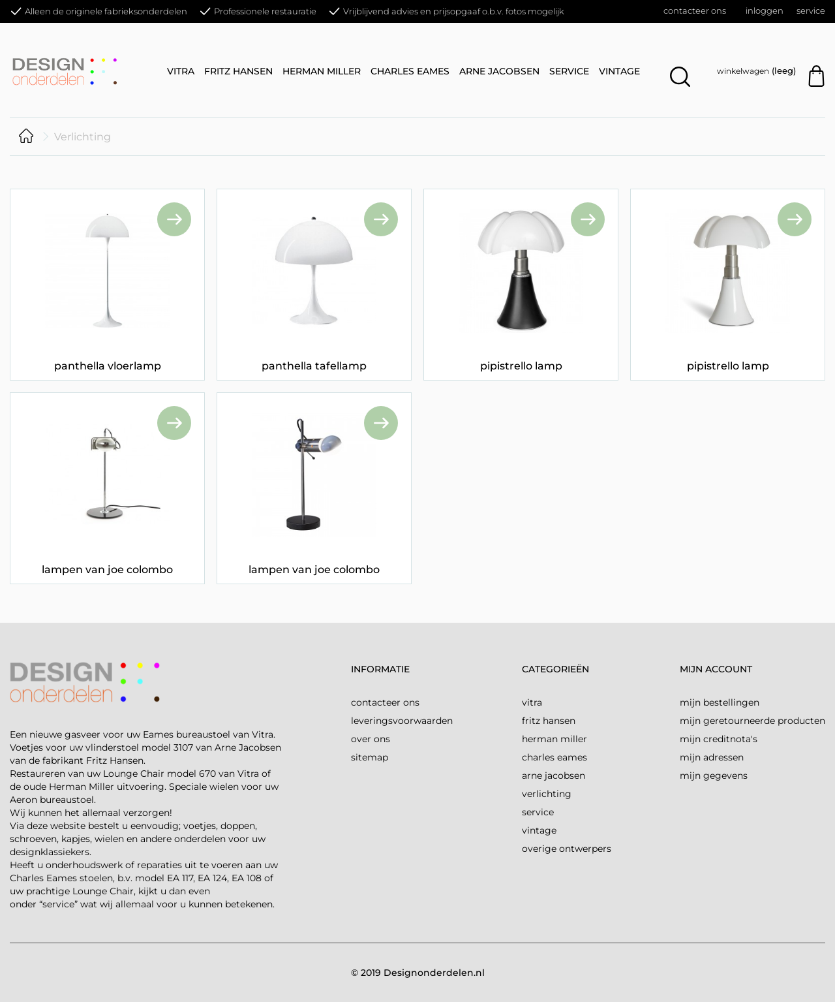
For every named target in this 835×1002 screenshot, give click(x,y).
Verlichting (546, 794)
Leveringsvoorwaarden (402, 721)
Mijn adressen (712, 757)
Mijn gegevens (714, 775)
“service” (58, 904)
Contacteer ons (694, 10)
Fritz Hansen (238, 71)
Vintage (619, 71)
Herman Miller (321, 71)
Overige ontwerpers (566, 848)
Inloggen (764, 10)
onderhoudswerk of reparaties (114, 865)
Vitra (180, 71)
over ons (370, 739)
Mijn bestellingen (719, 702)
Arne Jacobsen (499, 71)
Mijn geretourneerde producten (752, 721)
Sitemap (369, 757)
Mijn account (716, 669)
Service (811, 10)
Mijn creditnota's (718, 739)
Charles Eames (410, 71)
